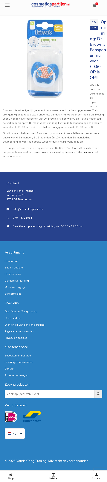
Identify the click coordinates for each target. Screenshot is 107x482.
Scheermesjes (13, 294)
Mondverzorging (15, 287)
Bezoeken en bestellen (18, 355)
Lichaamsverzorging (17, 280)
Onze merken (13, 318)
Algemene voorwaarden (19, 331)
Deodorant (11, 261)
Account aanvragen (16, 375)
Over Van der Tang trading (21, 311)
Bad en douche (14, 267)
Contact (9, 368)
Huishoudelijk (13, 274)
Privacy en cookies (16, 338)
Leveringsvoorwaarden (19, 362)
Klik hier (82, 152)
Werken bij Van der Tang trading (25, 325)
